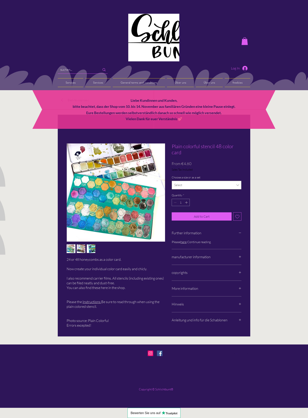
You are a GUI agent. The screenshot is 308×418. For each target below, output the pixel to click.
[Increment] (186, 202)
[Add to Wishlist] (237, 216)
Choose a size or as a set (186, 177)
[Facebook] (159, 353)
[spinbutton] (180, 202)
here (184, 242)
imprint (64, 367)
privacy (64, 372)
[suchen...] (77, 70)
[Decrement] (174, 202)
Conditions (67, 362)
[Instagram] (150, 353)
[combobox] (206, 185)
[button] (244, 41)
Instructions (91, 302)
